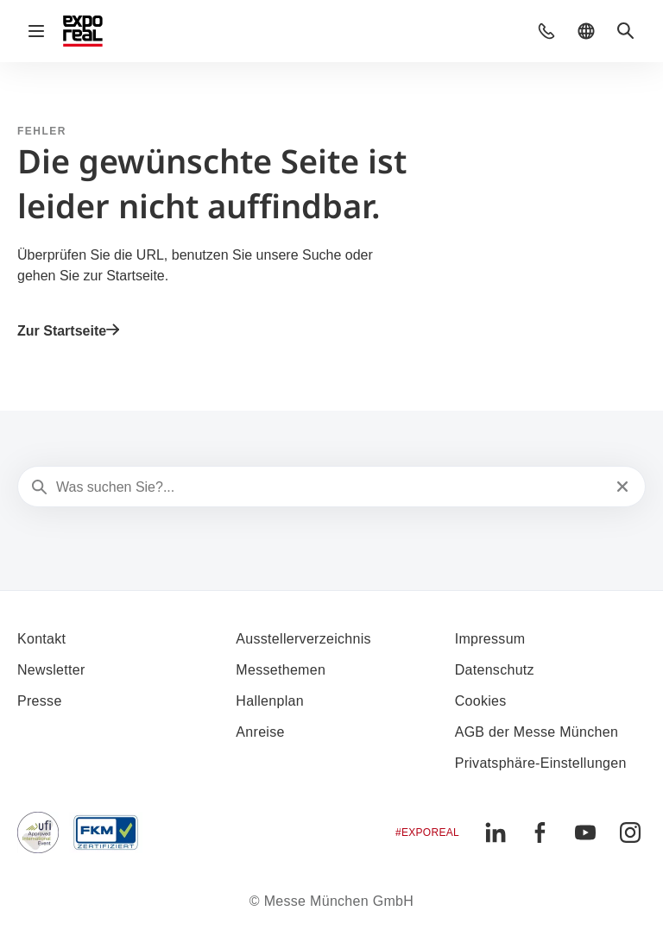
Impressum (490, 638)
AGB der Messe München (537, 732)
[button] (546, 31)
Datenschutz (494, 670)
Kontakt (41, 638)
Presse (39, 701)
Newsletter (51, 670)
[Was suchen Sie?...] (329, 487)
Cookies (481, 701)
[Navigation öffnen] (36, 31)
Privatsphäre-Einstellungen (541, 763)
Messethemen (280, 670)
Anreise (260, 732)
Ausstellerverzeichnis (303, 638)
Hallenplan (270, 701)
